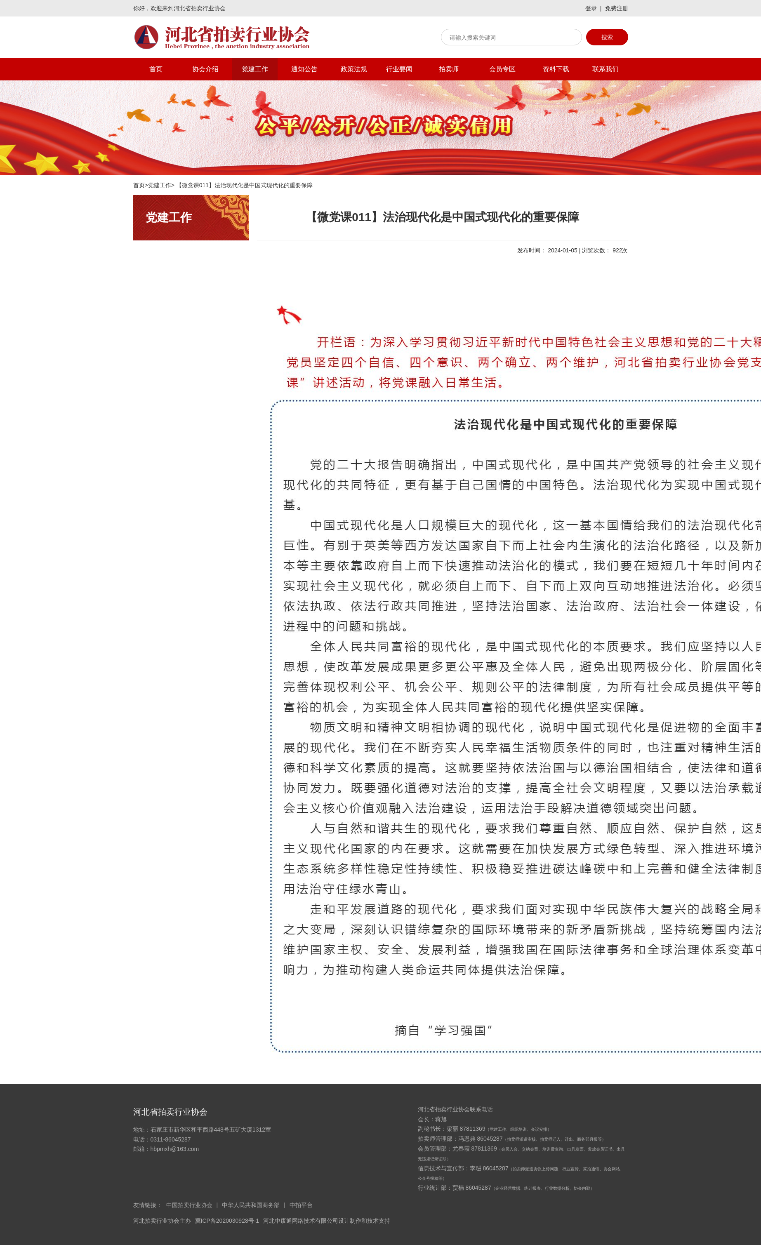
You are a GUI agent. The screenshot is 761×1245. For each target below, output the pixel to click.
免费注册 (616, 8)
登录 (591, 8)
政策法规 (354, 69)
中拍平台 (301, 1205)
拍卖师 (449, 69)
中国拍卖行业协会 (189, 1205)
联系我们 (605, 69)
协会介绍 (205, 69)
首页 (156, 69)
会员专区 (502, 69)
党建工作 (255, 69)
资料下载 (556, 69)
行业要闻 (399, 69)
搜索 (607, 37)
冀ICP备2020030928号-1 (227, 1220)
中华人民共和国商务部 (251, 1205)
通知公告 (304, 69)
